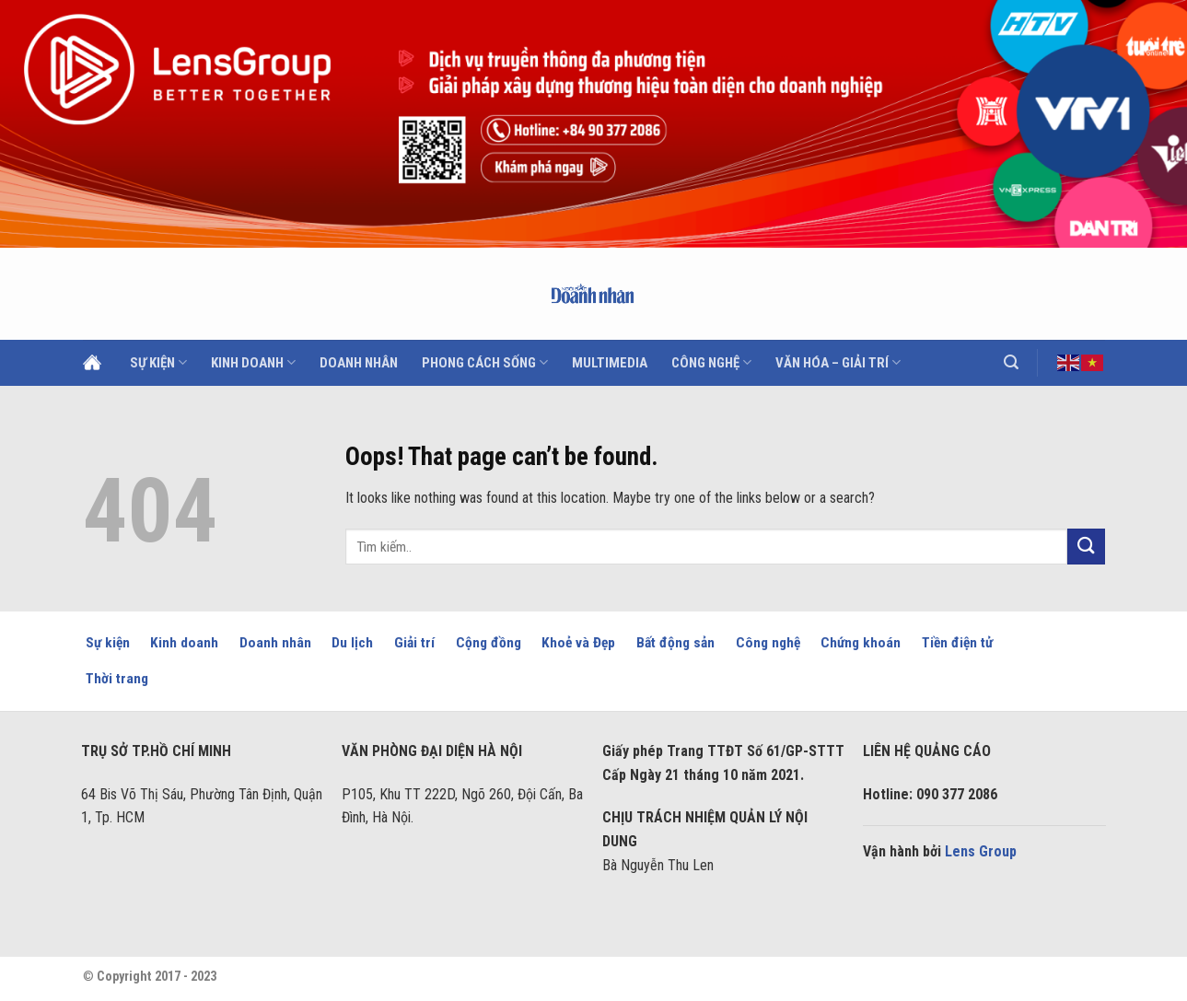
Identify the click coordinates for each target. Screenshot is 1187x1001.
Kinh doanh (253, 362)
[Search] (1011, 362)
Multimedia (609, 363)
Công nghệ (711, 362)
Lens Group (981, 851)
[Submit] (1085, 547)
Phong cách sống (485, 362)
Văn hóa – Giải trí (838, 362)
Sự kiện (158, 362)
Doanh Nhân (359, 363)
